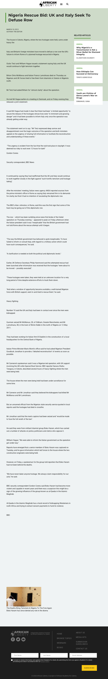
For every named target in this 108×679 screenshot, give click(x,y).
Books (60, 647)
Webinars (61, 643)
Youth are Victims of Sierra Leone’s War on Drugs (86, 95)
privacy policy (45, 661)
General (79, 44)
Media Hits (81, 637)
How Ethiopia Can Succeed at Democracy (87, 72)
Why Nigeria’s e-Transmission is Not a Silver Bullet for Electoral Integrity (88, 51)
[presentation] (28, 667)
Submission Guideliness (82, 643)
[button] (61, 4)
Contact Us (81, 649)
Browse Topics (64, 638)
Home (59, 634)
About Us (80, 633)
